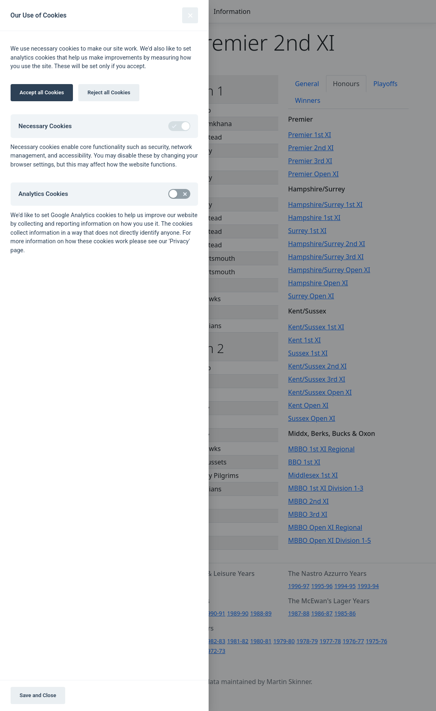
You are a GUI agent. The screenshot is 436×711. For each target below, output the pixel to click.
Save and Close (38, 695)
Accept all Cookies (42, 92)
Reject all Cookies (109, 92)
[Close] (190, 15)
